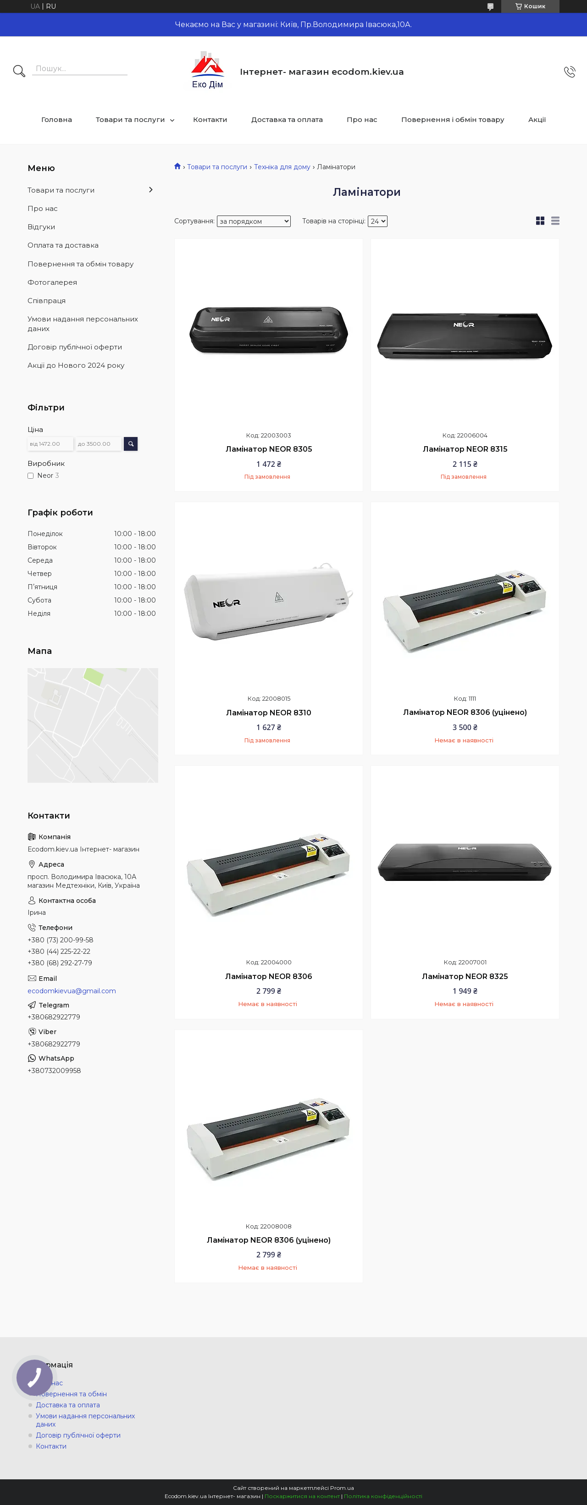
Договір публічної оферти (75, 347)
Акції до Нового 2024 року (76, 365)
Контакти (210, 119)
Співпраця (47, 300)
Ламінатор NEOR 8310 (268, 712)
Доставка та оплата (287, 119)
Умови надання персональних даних (83, 323)
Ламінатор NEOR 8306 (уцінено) (465, 712)
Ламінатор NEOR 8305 (269, 449)
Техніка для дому (282, 167)
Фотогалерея (52, 282)
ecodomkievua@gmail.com (72, 991)
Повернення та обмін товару (80, 264)
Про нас (362, 119)
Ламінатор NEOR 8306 (268, 976)
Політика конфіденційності (383, 1496)
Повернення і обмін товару (452, 119)
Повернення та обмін (71, 1394)
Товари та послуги (130, 119)
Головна (56, 119)
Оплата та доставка (63, 245)
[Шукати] (19, 72)
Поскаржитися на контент (302, 1496)
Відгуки (41, 226)
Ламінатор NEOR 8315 (465, 449)
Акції (537, 119)
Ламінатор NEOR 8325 (465, 976)
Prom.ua (342, 1487)
